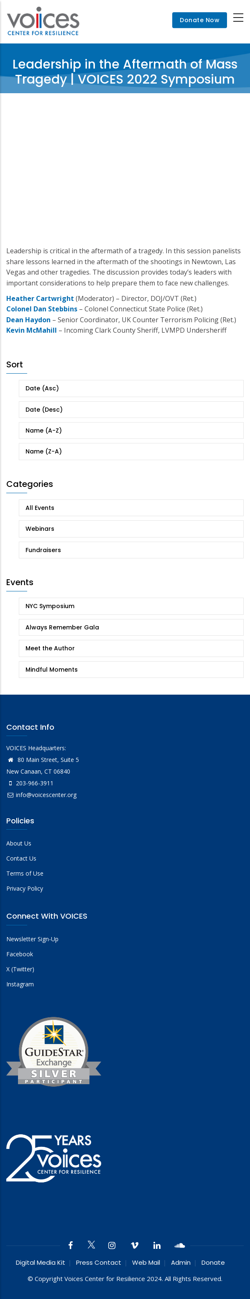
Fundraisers (43, 550)
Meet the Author (50, 648)
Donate (213, 1262)
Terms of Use (24, 873)
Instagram (20, 984)
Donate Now (199, 20)
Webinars (40, 529)
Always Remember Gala (62, 627)
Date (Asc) (42, 388)
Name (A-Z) (44, 430)
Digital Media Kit (40, 1262)
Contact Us (21, 858)
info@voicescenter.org (41, 795)
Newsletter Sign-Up (32, 939)
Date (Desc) (44, 409)
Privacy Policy (24, 888)
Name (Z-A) (44, 451)
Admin (181, 1262)
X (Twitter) (20, 969)
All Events (40, 508)
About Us (18, 843)
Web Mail (146, 1262)
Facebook (19, 954)
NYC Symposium (50, 606)
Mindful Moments (52, 669)
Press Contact (98, 1262)
